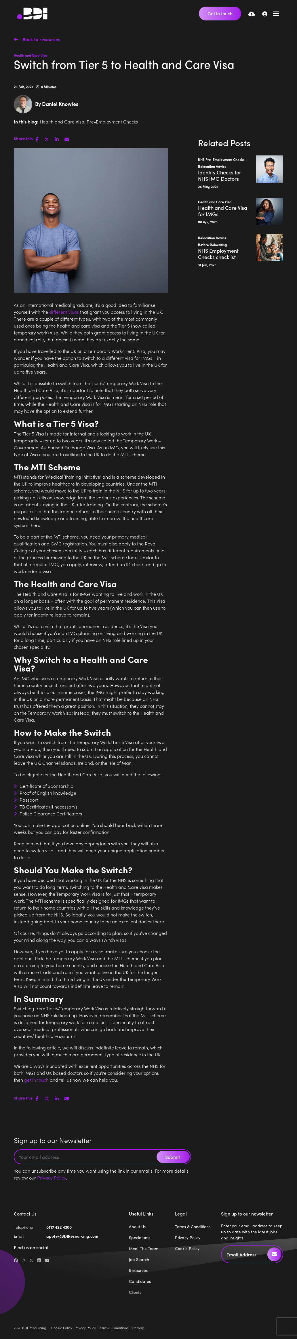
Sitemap (137, 1327)
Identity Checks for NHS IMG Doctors (219, 175)
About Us (137, 1226)
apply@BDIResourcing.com (72, 1236)
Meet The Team (143, 1248)
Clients (135, 1292)
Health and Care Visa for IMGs (222, 211)
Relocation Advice (212, 166)
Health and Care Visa (30, 55)
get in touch (36, 1079)
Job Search (139, 1259)
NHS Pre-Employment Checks (221, 159)
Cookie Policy (187, 1248)
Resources (138, 1270)
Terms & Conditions (192, 1226)
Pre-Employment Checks (112, 121)
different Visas (64, 312)
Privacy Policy (51, 1177)
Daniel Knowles (60, 103)
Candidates (140, 1281)
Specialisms (139, 1237)
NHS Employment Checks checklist (218, 254)
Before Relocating (212, 244)
